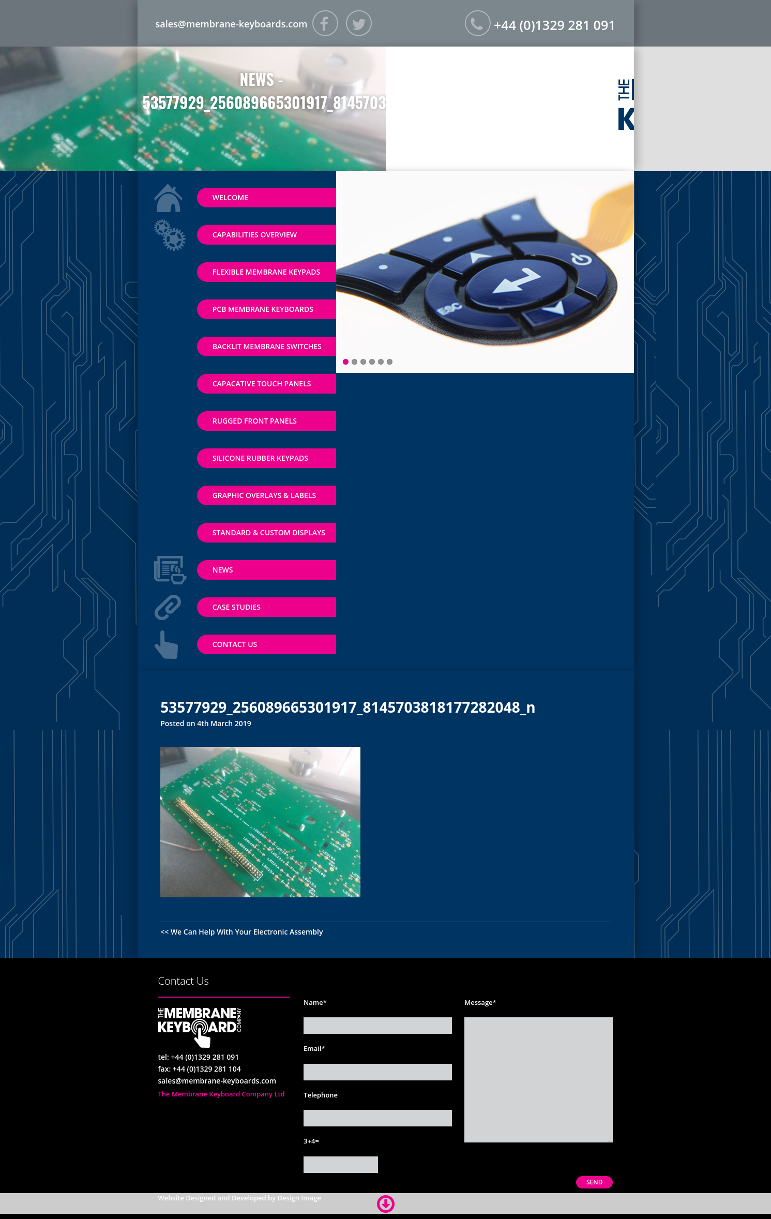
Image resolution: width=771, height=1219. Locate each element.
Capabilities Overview (255, 234)
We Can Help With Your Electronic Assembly (247, 932)
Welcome (230, 197)
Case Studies (237, 607)
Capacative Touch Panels (262, 383)
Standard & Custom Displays (269, 532)
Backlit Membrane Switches (267, 346)
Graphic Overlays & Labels (264, 495)
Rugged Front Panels (255, 421)
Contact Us (235, 644)
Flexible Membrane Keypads (266, 272)
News (223, 570)
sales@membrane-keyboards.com (232, 23)
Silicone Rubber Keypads (260, 458)
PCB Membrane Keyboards (263, 309)
